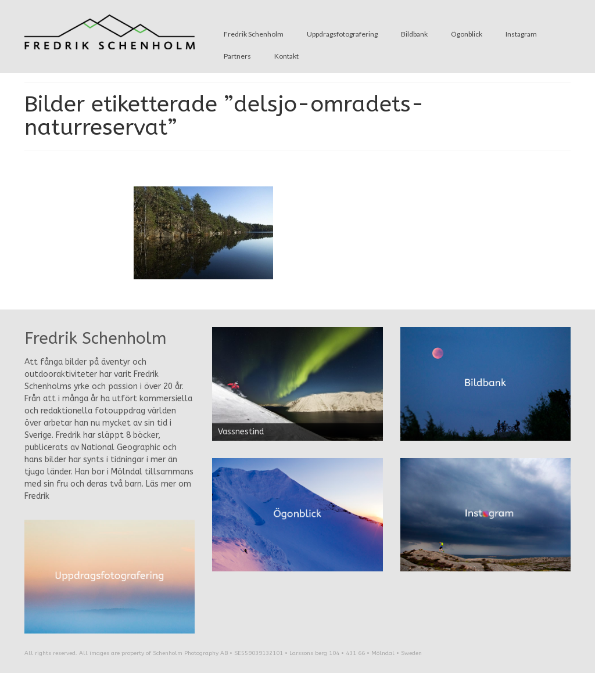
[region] (297, 384)
